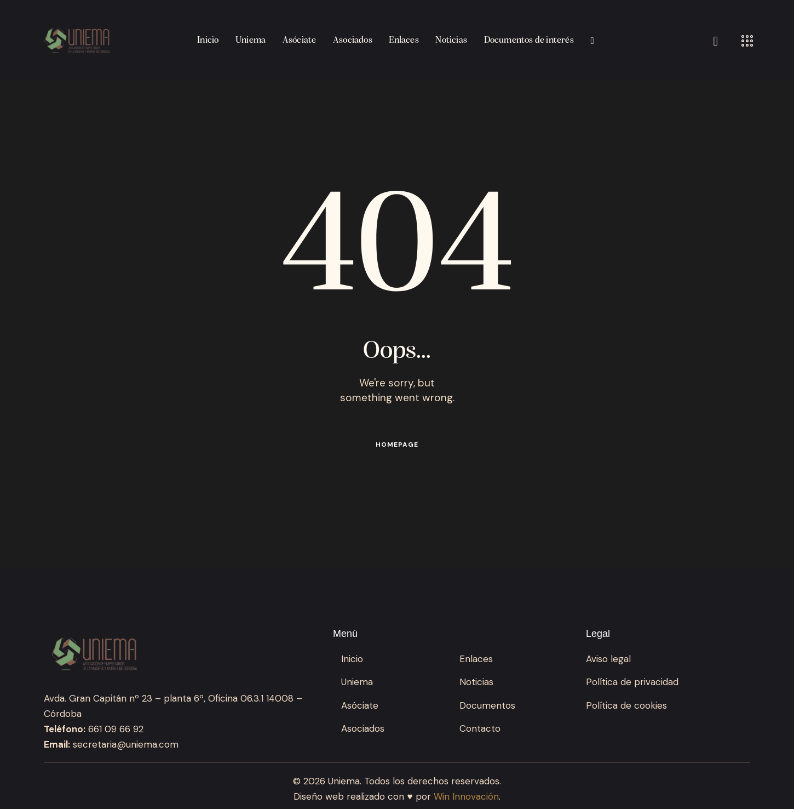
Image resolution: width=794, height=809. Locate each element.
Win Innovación (466, 796)
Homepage (397, 444)
